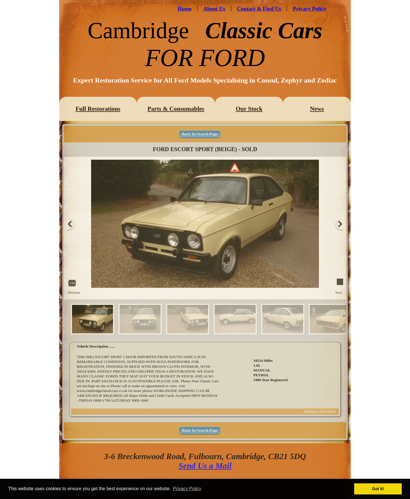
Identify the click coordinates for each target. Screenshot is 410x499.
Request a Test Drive (320, 411)
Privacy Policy (309, 9)
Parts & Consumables (175, 108)
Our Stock (249, 108)
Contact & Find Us (259, 9)
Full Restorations (97, 108)
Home (185, 9)
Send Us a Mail (205, 465)
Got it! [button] (378, 488)
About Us (214, 9)
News (317, 108)
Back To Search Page (200, 134)
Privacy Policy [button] (187, 488)
